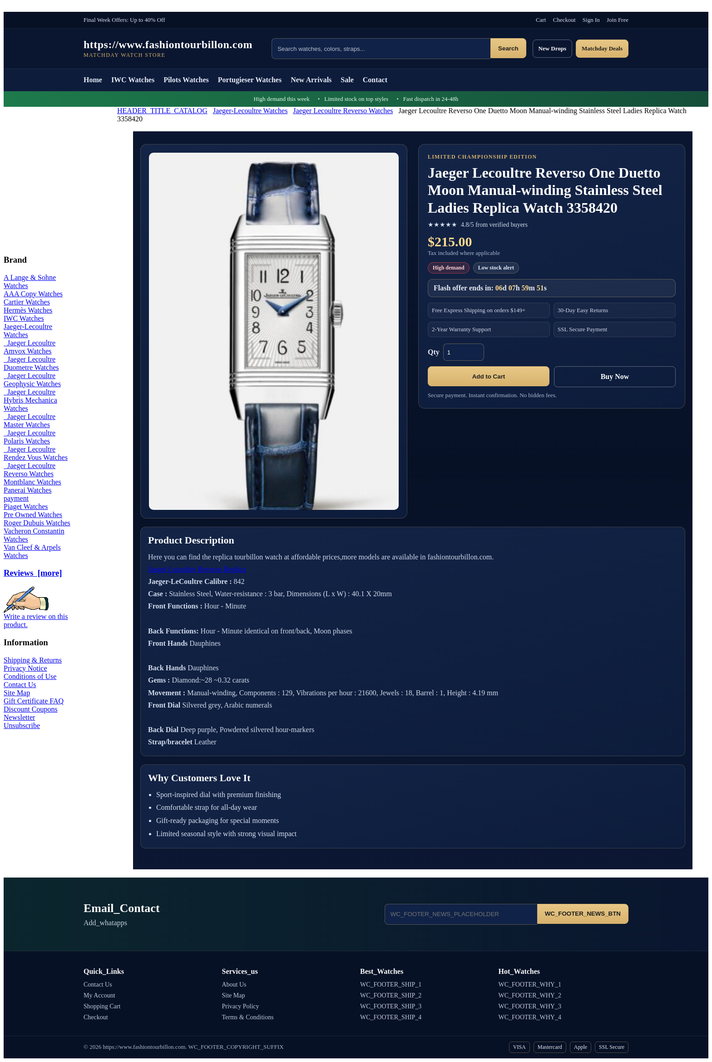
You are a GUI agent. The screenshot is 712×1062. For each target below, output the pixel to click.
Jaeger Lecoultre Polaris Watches (29, 437)
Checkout (564, 19)
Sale (347, 80)
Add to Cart (488, 376)
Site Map (17, 693)
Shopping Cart (102, 1006)
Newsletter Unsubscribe (22, 721)
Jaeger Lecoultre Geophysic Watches (32, 380)
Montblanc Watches (32, 482)
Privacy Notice (25, 668)
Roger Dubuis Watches (37, 523)
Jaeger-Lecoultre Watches (250, 111)
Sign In (591, 19)
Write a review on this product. (36, 617)
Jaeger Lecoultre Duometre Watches (31, 363)
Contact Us (20, 684)
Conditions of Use (30, 676)
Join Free (617, 19)
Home (93, 80)
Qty (434, 352)
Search (508, 48)
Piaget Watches (26, 506)
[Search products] (381, 48)
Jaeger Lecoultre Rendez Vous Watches (36, 453)
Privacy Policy (240, 1006)
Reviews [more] (33, 573)
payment (16, 498)
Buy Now (615, 376)
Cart (541, 19)
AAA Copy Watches (33, 294)
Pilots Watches (186, 80)
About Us (234, 984)
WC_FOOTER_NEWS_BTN (583, 913)
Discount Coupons (31, 709)
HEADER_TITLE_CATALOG (162, 111)
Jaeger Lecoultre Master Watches (29, 421)
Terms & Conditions (248, 1017)
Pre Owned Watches (33, 515)
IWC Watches (132, 80)
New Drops (553, 48)
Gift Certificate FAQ (34, 701)
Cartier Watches (27, 302)
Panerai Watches (27, 490)
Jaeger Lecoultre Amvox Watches (29, 347)
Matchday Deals (602, 48)
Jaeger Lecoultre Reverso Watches (343, 111)
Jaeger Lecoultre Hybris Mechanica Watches (30, 400)
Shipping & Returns (33, 660)
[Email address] (461, 914)
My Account (99, 995)
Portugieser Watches (250, 80)
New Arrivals (311, 80)
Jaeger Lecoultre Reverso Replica (197, 569)
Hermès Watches (28, 310)
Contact (375, 80)
